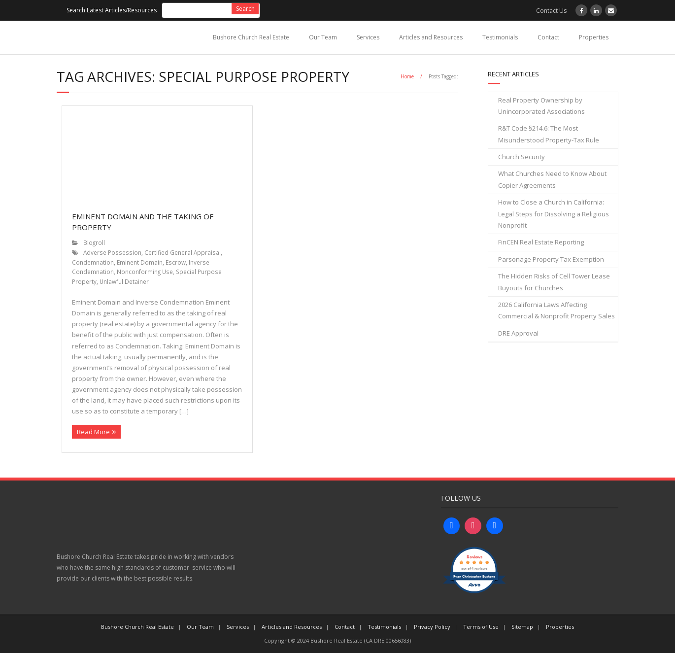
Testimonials (500, 37)
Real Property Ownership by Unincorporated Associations (541, 106)
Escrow (176, 262)
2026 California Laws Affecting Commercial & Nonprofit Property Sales (556, 310)
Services (368, 37)
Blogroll (94, 242)
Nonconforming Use (145, 271)
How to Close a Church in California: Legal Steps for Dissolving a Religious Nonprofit (553, 214)
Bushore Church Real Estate (251, 37)
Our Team (323, 37)
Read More (93, 431)
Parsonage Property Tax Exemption (551, 259)
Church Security (521, 156)
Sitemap (522, 626)
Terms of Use (481, 626)
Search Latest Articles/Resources (112, 10)
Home (407, 76)
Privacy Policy (432, 626)
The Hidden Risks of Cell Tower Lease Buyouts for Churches (554, 282)
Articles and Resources (431, 37)
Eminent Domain (140, 262)
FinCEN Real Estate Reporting (541, 242)
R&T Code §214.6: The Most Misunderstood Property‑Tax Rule (548, 134)
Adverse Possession (112, 252)
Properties (593, 37)
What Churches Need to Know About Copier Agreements (552, 179)
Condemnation (93, 262)
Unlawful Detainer (124, 281)
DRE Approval (518, 333)
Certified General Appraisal (182, 252)
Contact (548, 37)
